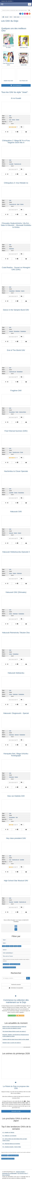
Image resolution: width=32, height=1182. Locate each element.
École (17, 412)
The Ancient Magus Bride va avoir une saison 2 (14, 1031)
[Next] (16, 929)
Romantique (17, 331)
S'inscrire (20, 1015)
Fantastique (12, 291)
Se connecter (11, 1015)
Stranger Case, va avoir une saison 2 (11, 1042)
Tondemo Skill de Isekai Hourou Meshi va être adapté (15, 1039)
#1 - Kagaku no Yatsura (8, 1132)
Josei (3, 946)
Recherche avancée (16, 984)
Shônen (19, 946)
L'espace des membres (7, 1)
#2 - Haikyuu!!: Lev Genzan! (9, 1135)
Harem (15, 533)
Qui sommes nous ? (22, 1173)
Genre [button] (5, 949)
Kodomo (7, 946)
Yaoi (10, 119)
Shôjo (15, 946)
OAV (10, 115)
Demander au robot (16, 1111)
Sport (18, 204)
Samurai (11, 533)
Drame (17, 119)
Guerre (22, 291)
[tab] (16, 939)
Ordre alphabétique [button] (8, 953)
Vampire (11, 331)
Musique (11, 902)
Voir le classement (16, 85)
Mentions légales (20, 1171)
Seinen (11, 946)
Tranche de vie (17, 164)
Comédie (11, 164)
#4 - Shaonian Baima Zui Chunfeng (11, 1143)
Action (10, 573)
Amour (13, 119)
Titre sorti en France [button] (8, 956)
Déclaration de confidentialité (9, 1173)
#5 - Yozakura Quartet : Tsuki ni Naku (11, 1146)
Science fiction (22, 412)
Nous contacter (6, 1175)
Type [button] (4, 939)
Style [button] (4, 943)
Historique (11, 248)
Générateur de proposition (17, 987)
